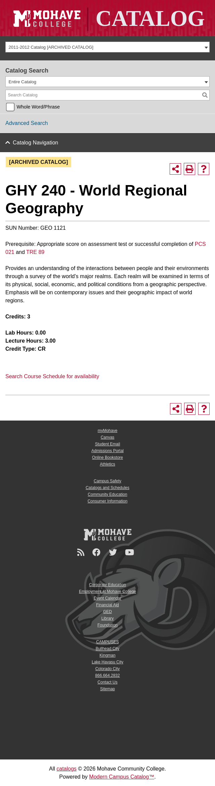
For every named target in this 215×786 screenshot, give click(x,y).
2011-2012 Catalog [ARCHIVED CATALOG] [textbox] (51, 47)
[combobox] (107, 47)
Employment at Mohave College (107, 591)
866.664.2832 (107, 675)
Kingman (107, 655)
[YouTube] (130, 552)
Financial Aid (107, 605)
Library (107, 618)
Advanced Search (26, 123)
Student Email (107, 444)
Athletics (107, 464)
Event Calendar (108, 598)
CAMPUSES (107, 642)
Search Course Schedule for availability (52, 376)
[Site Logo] (107, 18)
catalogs (66, 769)
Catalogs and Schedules (107, 487)
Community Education (107, 494)
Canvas (108, 437)
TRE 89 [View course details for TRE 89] (35, 252)
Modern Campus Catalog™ (121, 777)
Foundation (107, 625)
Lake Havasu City (107, 662)
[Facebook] (97, 552)
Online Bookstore (107, 457)
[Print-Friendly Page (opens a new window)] (189, 169)
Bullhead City (108, 648)
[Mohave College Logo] (107, 534)
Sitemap (107, 689)
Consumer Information (108, 501)
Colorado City (107, 668)
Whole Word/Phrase (38, 107)
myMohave (108, 430)
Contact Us (107, 682)
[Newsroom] (81, 552)
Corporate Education (107, 584)
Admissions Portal (107, 450)
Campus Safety (107, 481)
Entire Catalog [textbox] (22, 81)
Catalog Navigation (35, 142)
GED (107, 611)
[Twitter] (114, 552)
